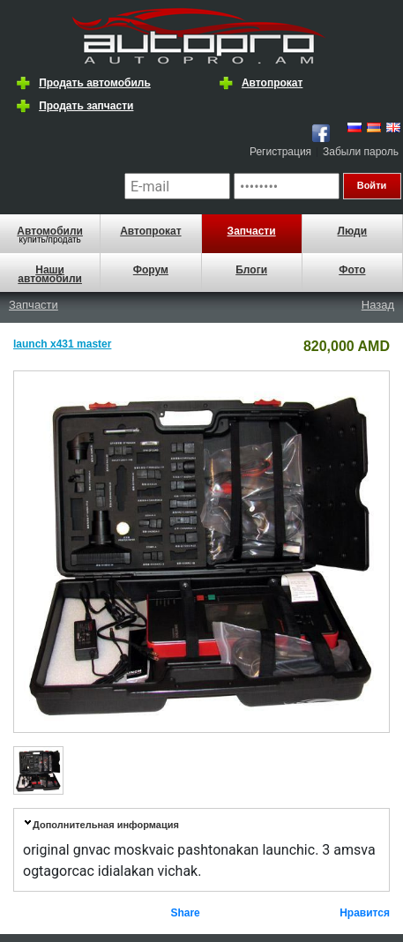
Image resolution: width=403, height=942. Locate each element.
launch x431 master (62, 344)
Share (184, 913)
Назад (378, 304)
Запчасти (252, 231)
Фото (352, 270)
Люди (353, 231)
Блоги (251, 270)
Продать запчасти (86, 106)
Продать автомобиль (95, 83)
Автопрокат (272, 83)
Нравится (365, 913)
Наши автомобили (50, 274)
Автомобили (50, 231)
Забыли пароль (361, 152)
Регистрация (280, 152)
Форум (150, 270)
